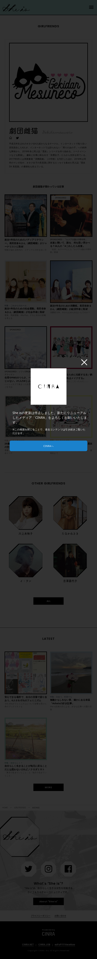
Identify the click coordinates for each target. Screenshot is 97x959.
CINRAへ (48, 446)
